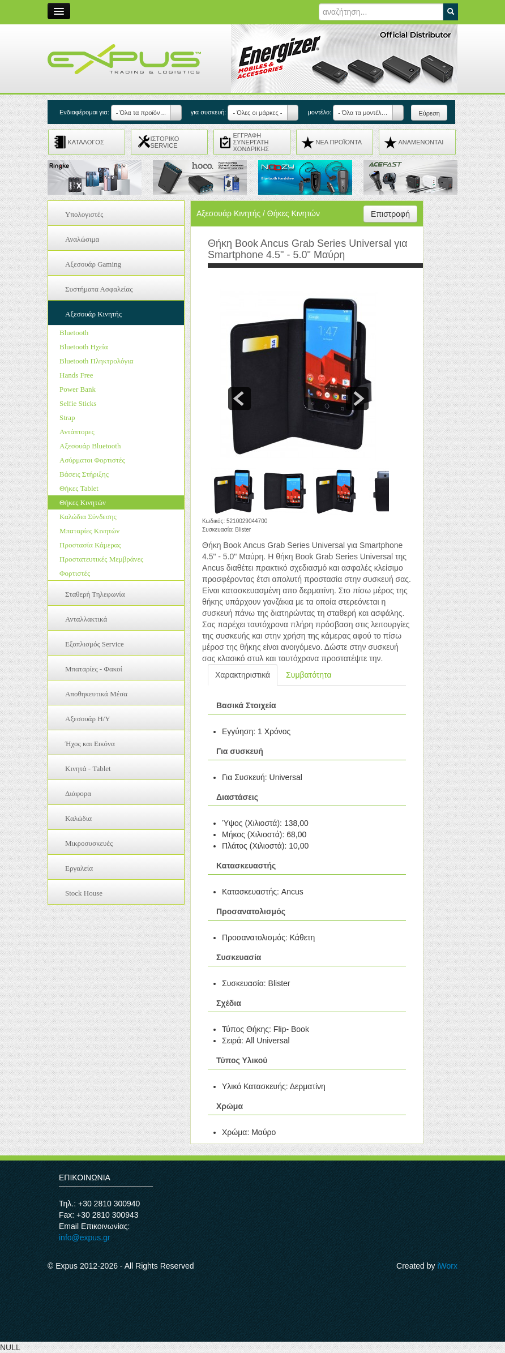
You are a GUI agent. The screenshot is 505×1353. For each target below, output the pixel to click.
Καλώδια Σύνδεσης (88, 516)
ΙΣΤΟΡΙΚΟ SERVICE (165, 142)
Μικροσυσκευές (89, 843)
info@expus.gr (84, 1237)
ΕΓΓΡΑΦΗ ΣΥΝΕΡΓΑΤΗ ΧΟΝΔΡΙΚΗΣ (251, 142)
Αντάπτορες (77, 431)
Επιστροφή (390, 214)
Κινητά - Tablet (88, 768)
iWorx (447, 1265)
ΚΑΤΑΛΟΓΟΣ (86, 142)
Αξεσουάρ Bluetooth (90, 446)
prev (239, 398)
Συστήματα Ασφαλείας (98, 289)
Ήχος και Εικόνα (90, 743)
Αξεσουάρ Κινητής (93, 314)
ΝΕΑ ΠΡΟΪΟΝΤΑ (339, 142)
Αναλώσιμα (82, 239)
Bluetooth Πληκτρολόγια (96, 361)
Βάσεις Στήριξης (84, 474)
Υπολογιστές (84, 214)
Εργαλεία (79, 868)
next (357, 398)
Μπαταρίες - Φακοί (93, 669)
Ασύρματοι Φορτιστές (92, 460)
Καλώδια (78, 818)
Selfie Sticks (77, 403)
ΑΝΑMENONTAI (421, 142)
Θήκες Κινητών (82, 502)
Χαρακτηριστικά (242, 674)
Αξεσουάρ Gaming (93, 264)
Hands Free (76, 375)
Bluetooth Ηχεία (83, 346)
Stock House (83, 893)
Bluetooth (73, 332)
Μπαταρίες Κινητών (89, 530)
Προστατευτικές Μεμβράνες (101, 559)
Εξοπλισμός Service (94, 644)
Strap (67, 417)
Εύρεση (428, 113)
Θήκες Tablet (79, 488)
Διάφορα (78, 793)
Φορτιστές (74, 573)
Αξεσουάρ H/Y (87, 718)
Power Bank (77, 389)
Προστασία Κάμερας (90, 545)
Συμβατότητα (308, 674)
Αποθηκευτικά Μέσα (96, 694)
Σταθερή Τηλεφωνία (95, 594)
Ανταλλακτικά (86, 619)
